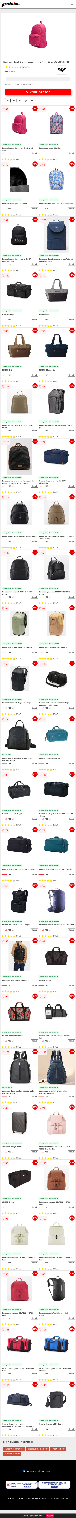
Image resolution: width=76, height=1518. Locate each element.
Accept (50, 1515)
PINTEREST (44, 1471)
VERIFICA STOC (38, 92)
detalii (34, 153)
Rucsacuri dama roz (14, 1448)
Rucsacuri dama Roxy (37, 1448)
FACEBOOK (30, 1471)
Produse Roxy (58, 1448)
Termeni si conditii (15, 1498)
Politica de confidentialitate (39, 1498)
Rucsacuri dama (12, 1453)
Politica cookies (61, 1498)
